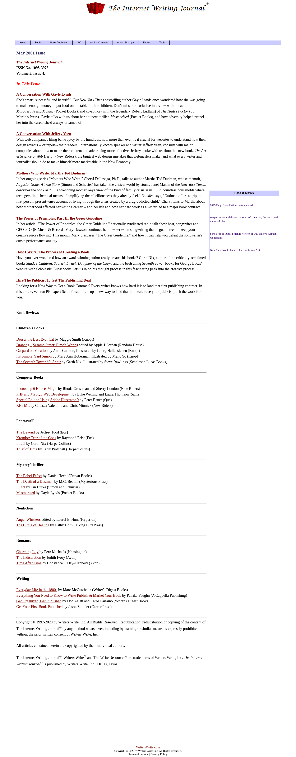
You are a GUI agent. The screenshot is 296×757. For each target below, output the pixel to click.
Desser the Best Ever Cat (35, 339)
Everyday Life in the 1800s (36, 590)
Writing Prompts (125, 42)
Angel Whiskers (28, 519)
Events (147, 42)
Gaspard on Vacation (32, 351)
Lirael (20, 443)
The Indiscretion (28, 557)
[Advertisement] (148, 27)
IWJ (79, 42)
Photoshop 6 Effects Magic (36, 389)
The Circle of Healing (32, 525)
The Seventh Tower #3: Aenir (38, 362)
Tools (162, 42)
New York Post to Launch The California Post (235, 249)
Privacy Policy (158, 754)
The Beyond (25, 432)
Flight (20, 487)
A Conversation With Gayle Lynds (43, 94)
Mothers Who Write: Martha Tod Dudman (50, 173)
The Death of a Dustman (34, 481)
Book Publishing (59, 42)
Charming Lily (27, 552)
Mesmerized (25, 493)
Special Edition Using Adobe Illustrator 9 (47, 400)
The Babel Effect (29, 476)
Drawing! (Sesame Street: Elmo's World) (47, 345)
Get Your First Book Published (39, 607)
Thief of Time (26, 449)
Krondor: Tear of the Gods (36, 438)
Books (38, 42)
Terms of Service (138, 754)
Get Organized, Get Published (38, 601)
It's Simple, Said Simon (34, 356)
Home (22, 42)
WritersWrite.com (148, 747)
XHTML (22, 405)
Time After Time (28, 563)
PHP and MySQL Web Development (43, 394)
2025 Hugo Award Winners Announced (231, 205)
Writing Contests (99, 42)
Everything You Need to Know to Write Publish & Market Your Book (68, 595)
